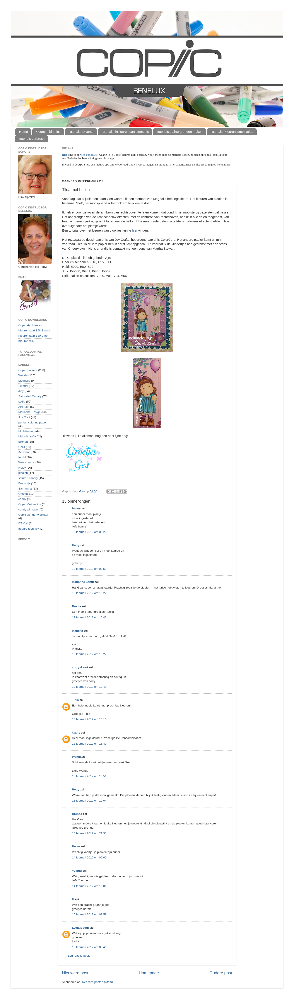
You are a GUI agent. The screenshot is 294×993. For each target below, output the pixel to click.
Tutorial (23, 385)
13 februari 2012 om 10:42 (89, 617)
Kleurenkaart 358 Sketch (34, 330)
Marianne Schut (83, 582)
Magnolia (24, 380)
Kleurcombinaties (48, 131)
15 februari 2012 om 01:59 (89, 914)
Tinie (75, 699)
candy (22, 499)
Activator (24, 452)
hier (134, 230)
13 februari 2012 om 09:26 (89, 532)
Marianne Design (29, 412)
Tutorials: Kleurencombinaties (231, 131)
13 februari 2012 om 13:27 (89, 654)
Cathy (76, 732)
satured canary (28, 478)
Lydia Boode (81, 927)
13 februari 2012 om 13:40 (89, 686)
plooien (23, 472)
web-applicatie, (89, 154)
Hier (65, 154)
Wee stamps (26, 462)
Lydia (21, 401)
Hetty (75, 545)
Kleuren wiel (26, 341)
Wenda (77, 756)
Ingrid (22, 457)
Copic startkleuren (30, 325)
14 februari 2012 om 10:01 (89, 886)
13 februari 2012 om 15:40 (89, 743)
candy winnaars (28, 509)
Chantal (23, 493)
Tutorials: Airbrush (31, 138)
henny (76, 508)
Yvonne (77, 870)
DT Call (23, 523)
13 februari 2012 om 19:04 (89, 800)
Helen (76, 846)
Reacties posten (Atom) (97, 982)
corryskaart (80, 667)
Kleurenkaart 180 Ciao (33, 335)
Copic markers (27, 370)
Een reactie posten (80, 955)
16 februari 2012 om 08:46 (89, 947)
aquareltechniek (28, 528)
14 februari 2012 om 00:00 (89, 857)
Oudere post (220, 973)
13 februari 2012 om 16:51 (89, 776)
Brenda (77, 814)
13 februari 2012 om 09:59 (89, 568)
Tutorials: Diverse (80, 131)
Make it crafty (27, 436)
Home (23, 131)
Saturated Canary (29, 396)
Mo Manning (26, 431)
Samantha (25, 488)
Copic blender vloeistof (33, 514)
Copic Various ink (29, 504)
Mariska (77, 630)
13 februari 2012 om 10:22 (89, 593)
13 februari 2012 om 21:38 (89, 833)
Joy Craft (24, 417)
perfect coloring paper (32, 422)
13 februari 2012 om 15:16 (89, 719)
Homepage (149, 973)
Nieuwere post (75, 973)
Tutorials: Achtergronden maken (179, 131)
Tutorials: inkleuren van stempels (125, 131)
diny (21, 391)
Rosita (76, 606)
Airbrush (23, 406)
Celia (21, 447)
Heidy (22, 467)
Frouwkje (24, 483)
